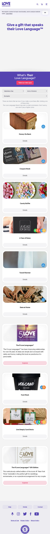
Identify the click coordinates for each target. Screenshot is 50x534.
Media (25, 507)
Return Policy (35, 520)
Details (25, 141)
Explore (25, 363)
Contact (40, 507)
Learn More (9, 13)
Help (9, 507)
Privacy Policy (24, 520)
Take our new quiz (25, 83)
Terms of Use (15, 520)
